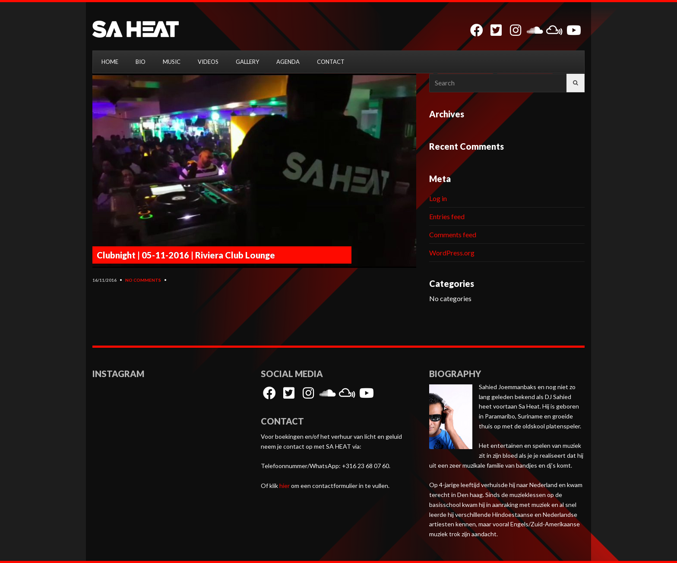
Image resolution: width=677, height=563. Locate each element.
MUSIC (171, 61)
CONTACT (331, 61)
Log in (438, 198)
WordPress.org (452, 252)
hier (284, 485)
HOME (109, 61)
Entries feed (447, 216)
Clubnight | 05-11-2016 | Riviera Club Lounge (186, 255)
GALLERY (247, 61)
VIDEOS (208, 61)
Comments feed (452, 234)
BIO (141, 61)
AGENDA (288, 61)
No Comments (143, 280)
